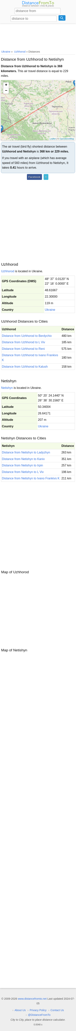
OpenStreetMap (66, 139)
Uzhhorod (7, 271)
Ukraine (50, 309)
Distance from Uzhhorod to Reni (23, 348)
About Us (20, 1010)
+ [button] (6, 85)
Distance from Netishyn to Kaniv (23, 459)
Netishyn (7, 387)
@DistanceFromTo (39, 1014)
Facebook (34, 177)
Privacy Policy (38, 1010)
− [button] (6, 91)
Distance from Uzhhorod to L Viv (23, 342)
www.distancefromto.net (32, 998)
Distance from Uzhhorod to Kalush (25, 366)
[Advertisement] (38, 36)
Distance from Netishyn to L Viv (23, 472)
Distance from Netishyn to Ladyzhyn (26, 452)
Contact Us (57, 1010)
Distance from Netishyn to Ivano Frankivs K (31, 478)
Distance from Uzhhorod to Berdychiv (27, 335)
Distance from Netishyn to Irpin (22, 465)
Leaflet (52, 139)
